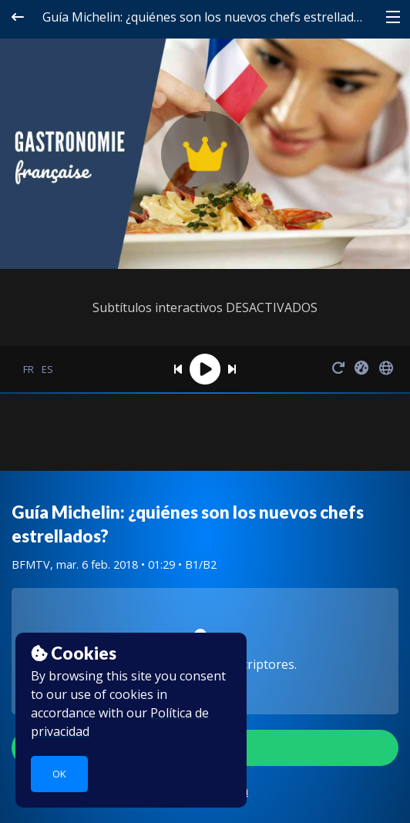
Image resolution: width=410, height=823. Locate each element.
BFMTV (31, 564)
